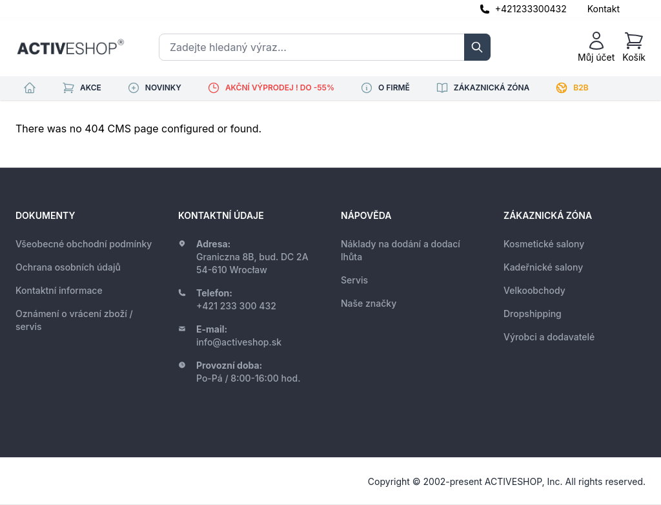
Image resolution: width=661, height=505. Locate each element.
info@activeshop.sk (238, 341)
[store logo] (70, 47)
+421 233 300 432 (236, 305)
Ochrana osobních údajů (68, 267)
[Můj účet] (596, 47)
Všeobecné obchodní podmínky (83, 243)
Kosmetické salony (543, 243)
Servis (354, 279)
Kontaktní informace (59, 290)
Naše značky (368, 303)
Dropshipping (532, 313)
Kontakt (603, 8)
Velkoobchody (534, 290)
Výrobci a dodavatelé (549, 336)
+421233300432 (531, 8)
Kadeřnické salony (543, 267)
